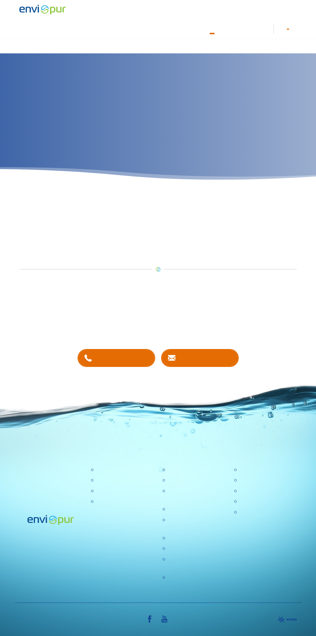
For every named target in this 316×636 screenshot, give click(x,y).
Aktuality (176, 548)
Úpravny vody (110, 480)
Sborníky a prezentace (262, 501)
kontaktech (117, 325)
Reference (263, 29)
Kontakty (228, 29)
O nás (212, 29)
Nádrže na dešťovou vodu (178, 46)
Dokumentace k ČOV (186, 29)
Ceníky (246, 480)
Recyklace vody (226, 46)
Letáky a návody (152, 29)
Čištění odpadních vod (88, 46)
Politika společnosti (187, 509)
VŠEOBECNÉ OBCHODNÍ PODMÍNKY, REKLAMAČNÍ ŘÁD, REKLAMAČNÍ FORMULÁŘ (267, 527)
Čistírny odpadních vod (119, 470)
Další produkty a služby (273, 46)
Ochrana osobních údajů (193, 538)
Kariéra (129, 29)
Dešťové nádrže (112, 501)
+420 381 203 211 (122, 357)
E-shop (245, 29)
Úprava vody (132, 46)
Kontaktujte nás (205, 357)
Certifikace (250, 470)
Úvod (53, 46)
